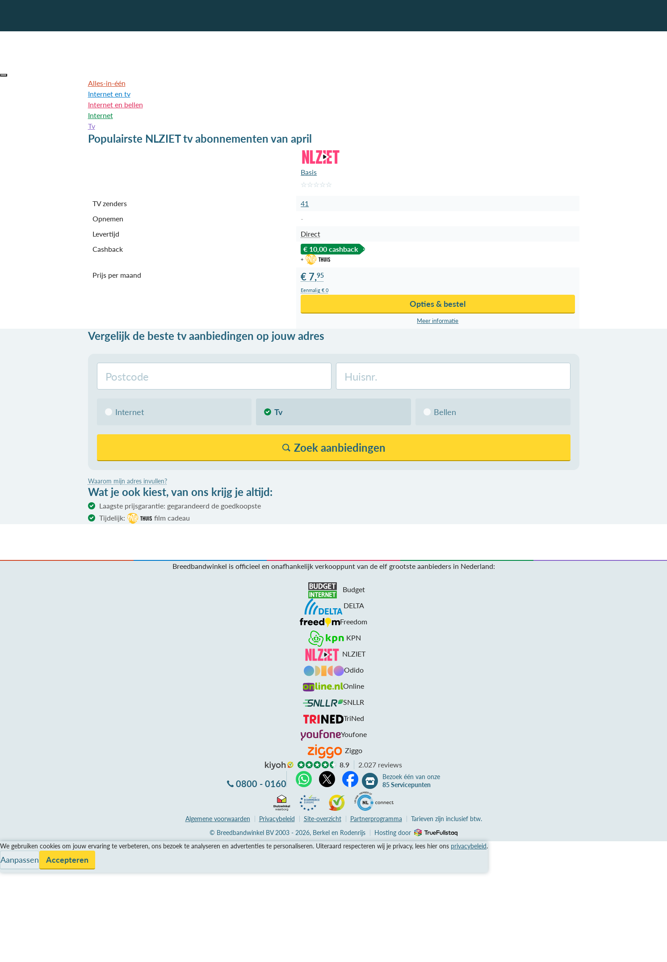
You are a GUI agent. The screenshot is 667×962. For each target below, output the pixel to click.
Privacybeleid (277, 818)
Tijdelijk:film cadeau (144, 518)
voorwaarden (217, 818)
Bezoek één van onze (411, 781)
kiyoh (279, 766)
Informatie (16, 868)
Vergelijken (17, 846)
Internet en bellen (115, 104)
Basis (309, 172)
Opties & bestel (438, 304)
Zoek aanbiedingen (41, 949)
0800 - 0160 (261, 783)
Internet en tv (109, 93)
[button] (3, 75)
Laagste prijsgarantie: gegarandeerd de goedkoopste (180, 505)
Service (11, 857)
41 (305, 203)
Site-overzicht (322, 818)
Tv (91, 126)
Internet (100, 115)
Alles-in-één (107, 83)
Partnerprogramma (376, 818)
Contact (12, 878)
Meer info (437, 321)
